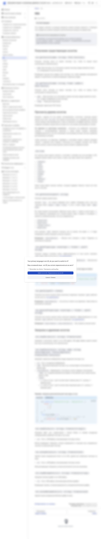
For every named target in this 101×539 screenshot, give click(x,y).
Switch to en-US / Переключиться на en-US (50, 273)
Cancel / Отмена (50, 277)
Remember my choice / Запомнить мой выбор (44, 269)
